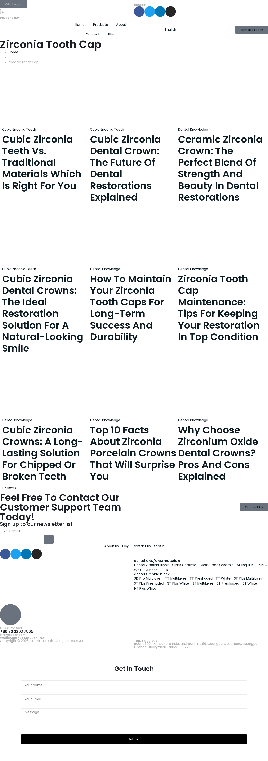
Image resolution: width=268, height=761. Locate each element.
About (121, 24)
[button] (13, 4)
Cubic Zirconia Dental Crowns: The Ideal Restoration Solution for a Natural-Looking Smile (42, 313)
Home (80, 24)
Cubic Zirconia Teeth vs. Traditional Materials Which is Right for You (41, 162)
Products (100, 24)
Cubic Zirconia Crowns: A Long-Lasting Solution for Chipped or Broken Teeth (42, 453)
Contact (93, 34)
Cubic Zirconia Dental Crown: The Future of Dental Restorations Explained (125, 168)
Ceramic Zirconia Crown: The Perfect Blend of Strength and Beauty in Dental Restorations (220, 168)
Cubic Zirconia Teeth (19, 129)
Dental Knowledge (193, 129)
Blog (111, 34)
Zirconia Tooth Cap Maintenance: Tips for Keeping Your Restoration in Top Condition (219, 308)
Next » (12, 488)
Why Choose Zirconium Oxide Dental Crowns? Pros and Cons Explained (218, 453)
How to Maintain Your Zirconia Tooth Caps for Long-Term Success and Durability (130, 308)
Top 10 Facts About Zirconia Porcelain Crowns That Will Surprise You (133, 453)
